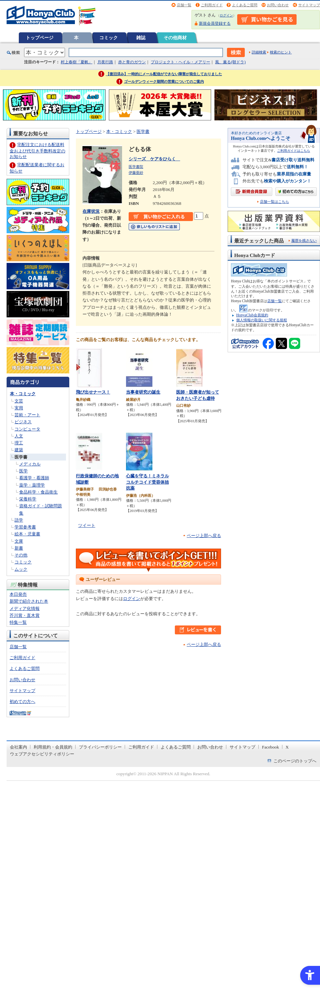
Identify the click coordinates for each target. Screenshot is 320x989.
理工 (19, 442)
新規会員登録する (215, 23)
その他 (21, 555)
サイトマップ (309, 5)
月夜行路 (105, 62)
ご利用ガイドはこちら (293, 150)
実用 (19, 407)
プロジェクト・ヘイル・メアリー (180, 62)
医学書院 (136, 167)
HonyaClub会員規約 (252, 315)
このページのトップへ (294, 760)
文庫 (19, 541)
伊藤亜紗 (136, 173)
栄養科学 (27, 498)
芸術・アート (27, 414)
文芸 (19, 401)
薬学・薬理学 (32, 485)
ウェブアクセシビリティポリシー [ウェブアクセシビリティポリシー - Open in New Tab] (42, 753)
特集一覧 (18, 622)
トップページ (39, 37)
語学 (19, 520)
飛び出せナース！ (93, 392)
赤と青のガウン (132, 62)
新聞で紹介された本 (29, 601)
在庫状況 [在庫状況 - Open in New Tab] (91, 211)
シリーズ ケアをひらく (154, 158)
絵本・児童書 (27, 533)
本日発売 (18, 594)
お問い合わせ (278, 5)
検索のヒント (281, 52)
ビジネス (23, 421)
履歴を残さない (304, 240)
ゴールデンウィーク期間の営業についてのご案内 (164, 81)
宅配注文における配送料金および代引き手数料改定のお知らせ (37, 150)
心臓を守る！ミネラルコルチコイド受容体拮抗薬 (147, 482)
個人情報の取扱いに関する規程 (261, 320)
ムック (21, 569)
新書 (19, 548)
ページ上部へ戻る (204, 535)
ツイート (86, 525)
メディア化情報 (25, 608)
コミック (108, 37)
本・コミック (23, 393)
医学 (23, 470)
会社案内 (18, 747)
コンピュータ (27, 429)
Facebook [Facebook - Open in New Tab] (270, 747)
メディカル (30, 464)
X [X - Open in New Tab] (287, 747)
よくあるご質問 (244, 5)
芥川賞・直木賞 (25, 615)
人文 (19, 435)
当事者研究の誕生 (143, 392)
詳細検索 (259, 52)
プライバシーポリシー (100, 747)
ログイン (226, 15)
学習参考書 (25, 527)
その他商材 (175, 37)
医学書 (21, 457)
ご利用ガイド (212, 5)
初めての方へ (22, 701)
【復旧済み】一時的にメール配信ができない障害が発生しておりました (164, 74)
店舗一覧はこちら (274, 202)
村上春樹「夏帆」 (76, 62)
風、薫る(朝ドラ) (230, 62)
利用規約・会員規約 (53, 747)
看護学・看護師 (34, 477)
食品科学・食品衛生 (38, 492)
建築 (19, 449)
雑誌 (140, 37)
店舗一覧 (184, 5)
